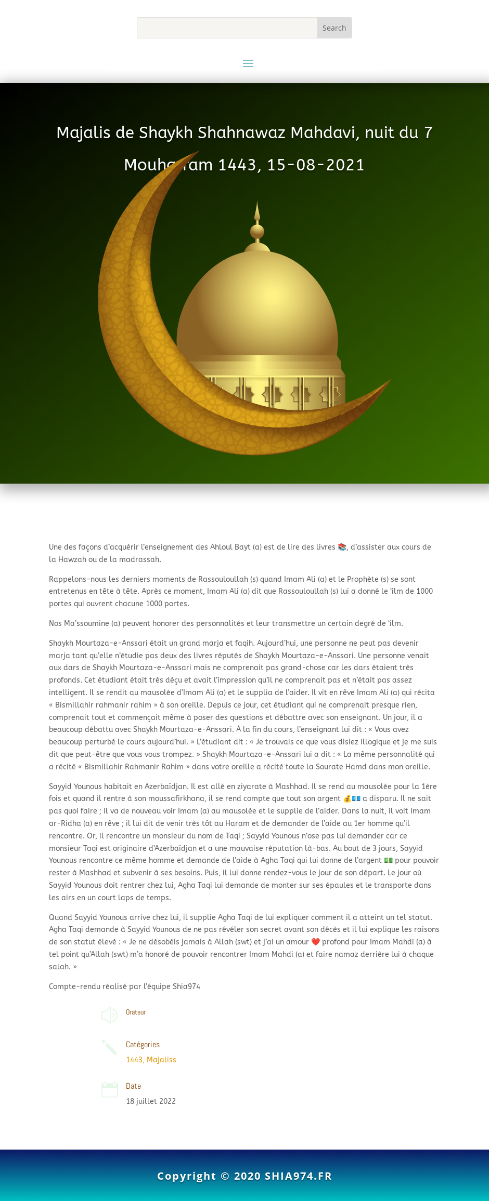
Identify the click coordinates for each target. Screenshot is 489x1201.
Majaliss (161, 1060)
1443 (134, 1060)
